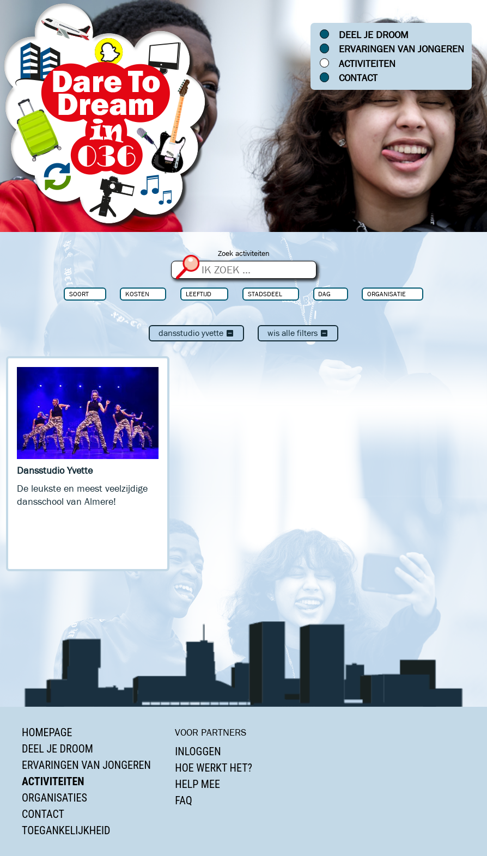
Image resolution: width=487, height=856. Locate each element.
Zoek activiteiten (244, 253)
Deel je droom (374, 34)
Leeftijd (198, 293)
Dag (324, 293)
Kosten (137, 293)
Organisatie (386, 293)
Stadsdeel (265, 293)
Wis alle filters (297, 333)
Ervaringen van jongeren (401, 49)
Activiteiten (367, 63)
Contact (358, 77)
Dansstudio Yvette (196, 333)
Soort (79, 293)
